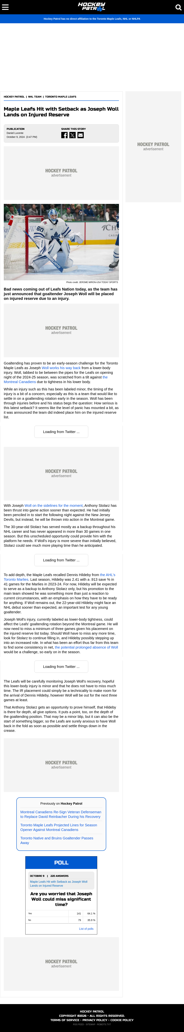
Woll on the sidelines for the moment (54, 505)
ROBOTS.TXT (104, 1024)
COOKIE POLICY (122, 1020)
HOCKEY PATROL (14, 96)
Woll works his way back (61, 368)
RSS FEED (78, 1024)
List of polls (86, 928)
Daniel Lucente (15, 133)
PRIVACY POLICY (94, 1020)
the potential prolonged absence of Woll (86, 647)
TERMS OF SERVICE (64, 1020)
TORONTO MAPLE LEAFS (60, 96)
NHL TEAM (35, 96)
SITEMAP (90, 1024)
